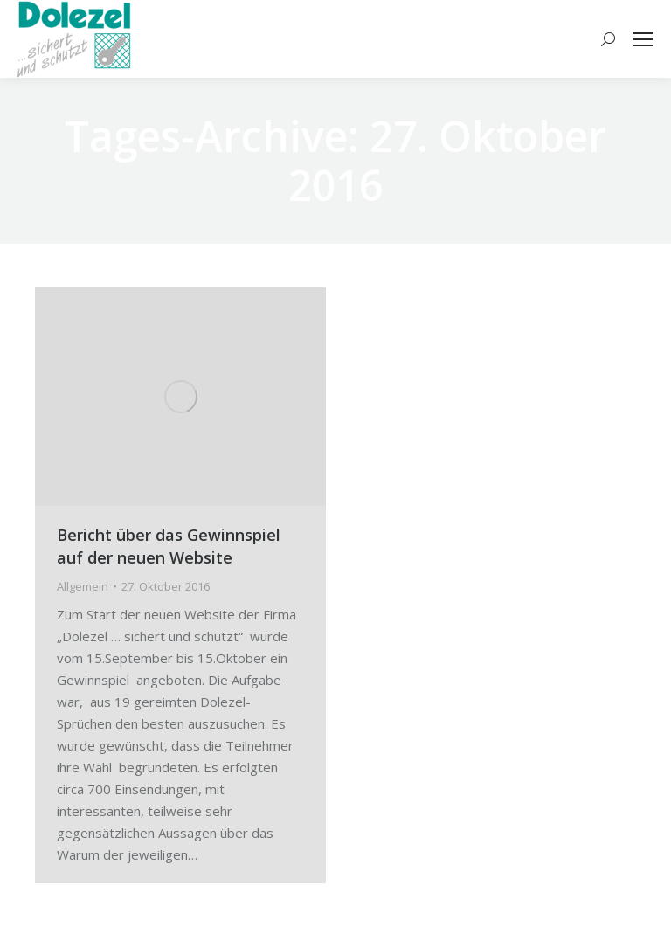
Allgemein (82, 586)
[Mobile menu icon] (643, 39)
